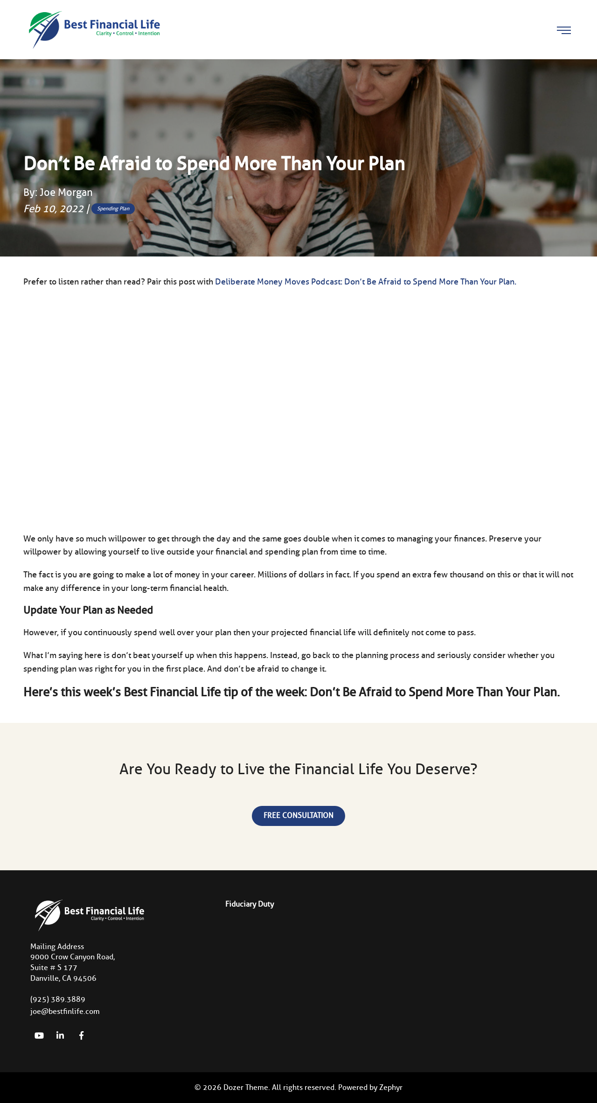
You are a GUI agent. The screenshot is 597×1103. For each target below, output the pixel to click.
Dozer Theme (245, 1087)
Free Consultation (298, 815)
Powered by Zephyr (370, 1087)
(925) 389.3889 (57, 999)
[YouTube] (39, 1035)
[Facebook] (81, 1035)
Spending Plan (113, 208)
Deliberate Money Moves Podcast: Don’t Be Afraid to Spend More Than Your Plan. (365, 282)
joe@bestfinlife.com (65, 1011)
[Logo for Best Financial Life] (93, 29)
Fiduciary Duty (249, 904)
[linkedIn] (60, 1035)
